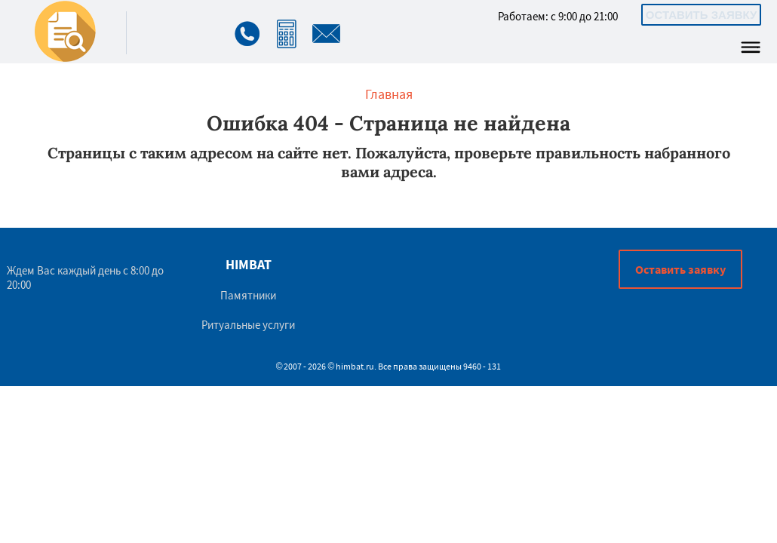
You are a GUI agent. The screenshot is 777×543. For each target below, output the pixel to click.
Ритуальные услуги (248, 325)
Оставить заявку (701, 14)
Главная (389, 94)
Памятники (248, 295)
